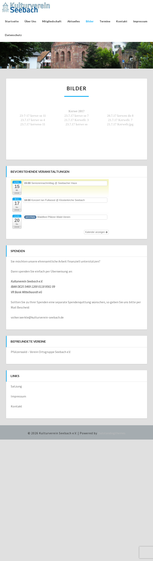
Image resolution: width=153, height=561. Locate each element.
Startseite (12, 21)
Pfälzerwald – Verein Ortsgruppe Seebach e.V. (41, 352)
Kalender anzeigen (96, 232)
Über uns (30, 21)
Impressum (140, 21)
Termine (105, 21)
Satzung (16, 386)
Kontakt (121, 21)
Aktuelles (73, 21)
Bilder (90, 21)
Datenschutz (13, 35)
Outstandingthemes (111, 433)
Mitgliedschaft (52, 21)
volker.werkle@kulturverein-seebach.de (37, 317)
